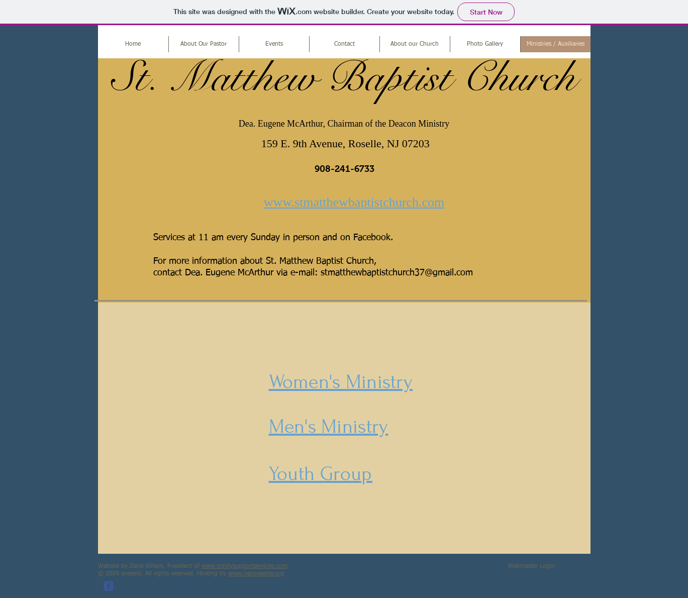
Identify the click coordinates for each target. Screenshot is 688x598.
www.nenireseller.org (256, 574)
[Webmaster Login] (531, 567)
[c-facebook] (109, 586)
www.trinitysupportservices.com (244, 566)
